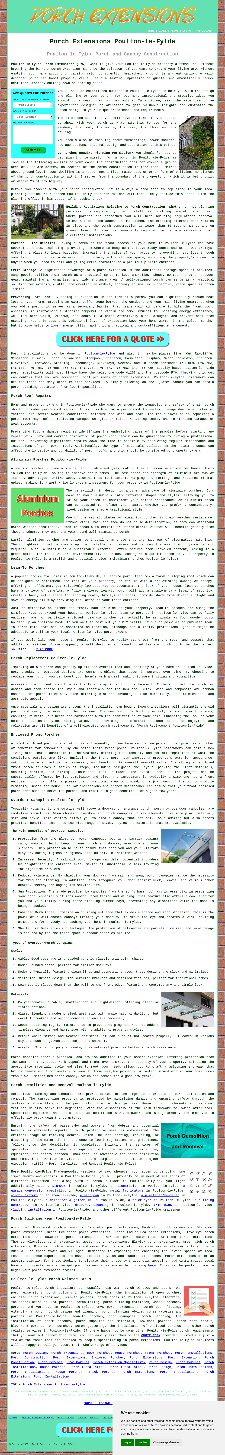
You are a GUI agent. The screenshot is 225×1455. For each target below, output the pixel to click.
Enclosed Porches (107, 1357)
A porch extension (63, 69)
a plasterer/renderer (160, 1195)
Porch (16, 353)
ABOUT (174, 30)
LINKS (162, 30)
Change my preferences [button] (166, 1442)
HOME (151, 30)
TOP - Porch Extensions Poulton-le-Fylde (48, 1384)
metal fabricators (127, 1190)
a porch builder (103, 1181)
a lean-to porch (118, 576)
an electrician (124, 1186)
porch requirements (197, 1330)
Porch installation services (128, 1246)
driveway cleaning (92, 1205)
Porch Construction (29, 1357)
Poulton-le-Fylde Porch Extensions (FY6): (49, 64)
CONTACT (188, 30)
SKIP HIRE (163, 1205)
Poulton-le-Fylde (100, 353)
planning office (25, 194)
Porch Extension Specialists (119, 1362)
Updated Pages (65, 1418)
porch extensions (134, 377)
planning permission (84, 157)
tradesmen (40, 1181)
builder (115, 91)
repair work (21, 436)
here (152, 1265)
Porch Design (35, 1353)
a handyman (89, 1195)
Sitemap (13, 1418)
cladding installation (31, 1209)
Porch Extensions (66, 1353)
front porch (116, 748)
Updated (94, 1418)
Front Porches (158, 1353)
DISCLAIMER (204, 30)
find (25, 1227)
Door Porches (99, 1353)
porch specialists (27, 372)
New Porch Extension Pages (38, 1418)
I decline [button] (142, 1442)
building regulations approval (185, 216)
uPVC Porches (78, 1362)
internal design (104, 145)
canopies (30, 1057)
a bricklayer (139, 1200)
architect (114, 105)
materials (135, 123)
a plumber (56, 1186)
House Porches (128, 1353)
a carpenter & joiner (65, 1200)
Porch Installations (193, 1353)
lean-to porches (78, 1297)
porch (83, 243)
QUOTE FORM (150, 1335)
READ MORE (44, 649)
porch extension (89, 1265)
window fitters (24, 1195)
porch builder (112, 194)
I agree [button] (127, 1442)
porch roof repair (58, 409)
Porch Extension (183, 1357)
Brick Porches (101, 1372)
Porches (82, 1418)
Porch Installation (87, 1367)
